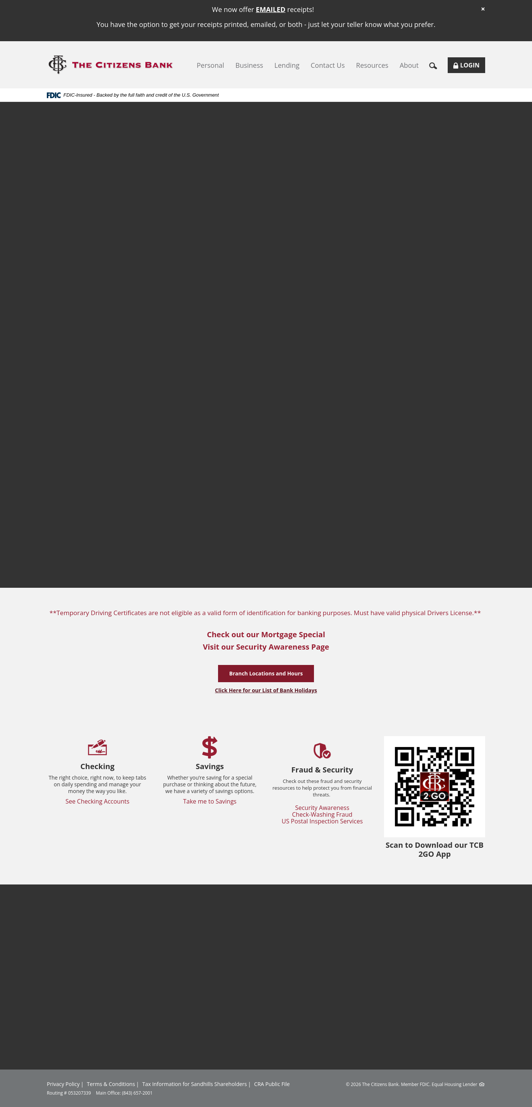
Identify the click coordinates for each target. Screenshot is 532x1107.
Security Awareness (322, 808)
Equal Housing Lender (454, 1084)
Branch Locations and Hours (266, 673)
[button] (436, 65)
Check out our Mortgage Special (266, 634)
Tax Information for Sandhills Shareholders (194, 1084)
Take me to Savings (210, 801)
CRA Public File (272, 1084)
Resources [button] (372, 65)
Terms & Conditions (111, 1084)
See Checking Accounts (98, 801)
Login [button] (469, 67)
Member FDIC (415, 1084)
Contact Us (328, 65)
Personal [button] (210, 65)
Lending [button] (286, 65)
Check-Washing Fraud (322, 814)
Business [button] (249, 65)
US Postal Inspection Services (322, 821)
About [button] (409, 65)
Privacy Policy (63, 1084)
